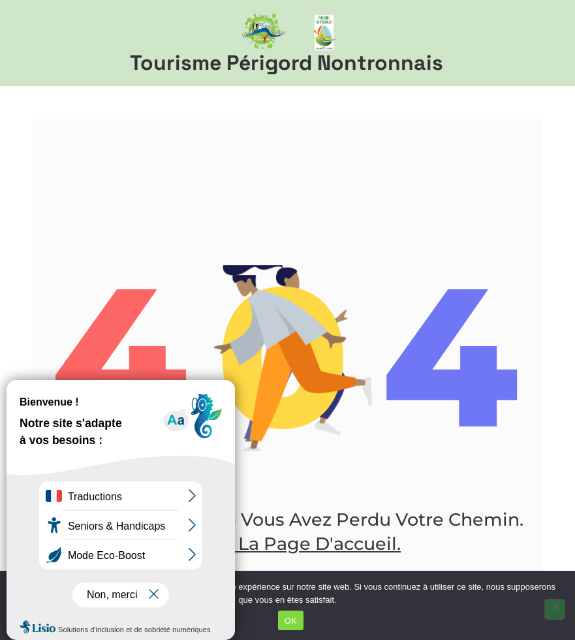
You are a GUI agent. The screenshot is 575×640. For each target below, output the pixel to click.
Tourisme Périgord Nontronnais (286, 63)
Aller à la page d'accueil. (287, 543)
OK (291, 621)
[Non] (554, 609)
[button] (543, 43)
